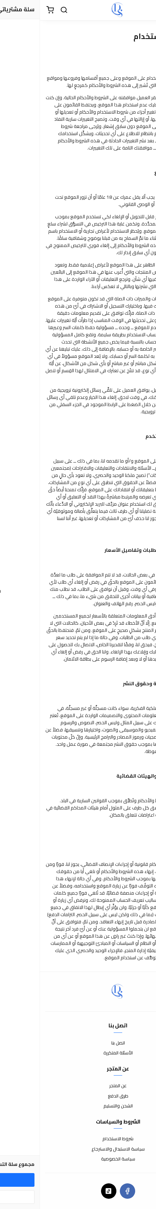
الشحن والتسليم (78, 1106)
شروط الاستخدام (78, 1138)
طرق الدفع (78, 1096)
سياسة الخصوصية (78, 1159)
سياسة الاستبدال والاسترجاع (78, 1149)
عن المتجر (78, 1085)
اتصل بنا (78, 1043)
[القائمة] (146, 10)
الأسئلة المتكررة (78, 1053)
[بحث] (24, 10)
